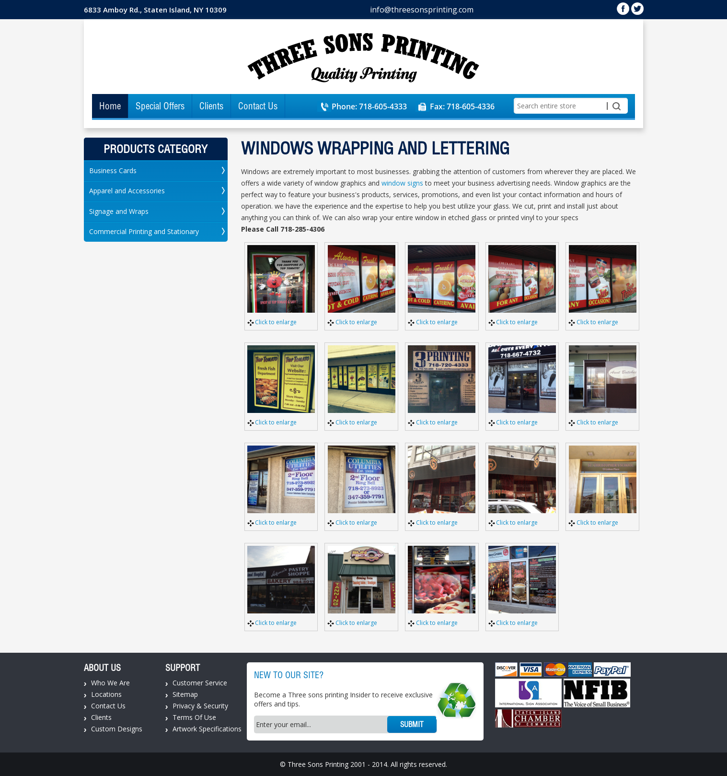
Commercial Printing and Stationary (144, 231)
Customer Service (200, 682)
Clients (211, 106)
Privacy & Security (200, 705)
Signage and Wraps (119, 211)
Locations (106, 694)
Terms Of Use (194, 717)
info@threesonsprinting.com (421, 9)
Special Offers (160, 106)
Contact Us (257, 106)
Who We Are (110, 682)
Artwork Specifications (207, 728)
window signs (402, 183)
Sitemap (185, 694)
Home (110, 106)
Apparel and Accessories (127, 190)
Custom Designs (116, 728)
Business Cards (113, 170)
